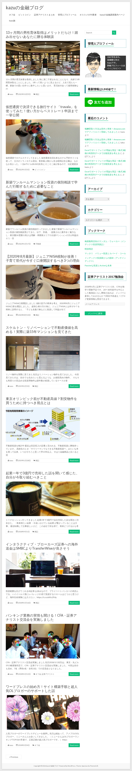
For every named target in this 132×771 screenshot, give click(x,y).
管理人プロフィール (67, 14)
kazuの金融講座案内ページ (112, 14)
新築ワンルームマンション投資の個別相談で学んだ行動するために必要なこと (42, 184)
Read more (74, 94)
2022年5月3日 (24, 169)
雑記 (37, 94)
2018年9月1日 (24, 531)
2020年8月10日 (24, 315)
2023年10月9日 (24, 94)
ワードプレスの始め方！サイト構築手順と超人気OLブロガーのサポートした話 (42, 689)
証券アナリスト (48, 674)
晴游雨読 (89, 249)
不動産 (38, 244)
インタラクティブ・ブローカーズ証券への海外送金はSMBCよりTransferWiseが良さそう (42, 546)
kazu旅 (12, 20)
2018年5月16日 (24, 603)
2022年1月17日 (24, 244)
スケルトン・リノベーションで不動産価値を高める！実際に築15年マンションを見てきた (42, 329)
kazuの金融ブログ (25, 7)
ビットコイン (24, 14)
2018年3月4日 (24, 745)
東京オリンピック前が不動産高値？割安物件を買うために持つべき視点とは (41, 401)
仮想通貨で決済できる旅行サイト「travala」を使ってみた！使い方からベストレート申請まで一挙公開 (42, 111)
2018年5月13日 (24, 674)
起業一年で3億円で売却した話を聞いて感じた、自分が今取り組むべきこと (42, 475)
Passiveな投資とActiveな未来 (98, 265)
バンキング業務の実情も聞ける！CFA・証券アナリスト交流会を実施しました (41, 617)
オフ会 (12, 14)
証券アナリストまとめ (44, 14)
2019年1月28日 (24, 460)
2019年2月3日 (24, 386)
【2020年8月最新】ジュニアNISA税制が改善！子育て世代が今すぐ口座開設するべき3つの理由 (42, 258)
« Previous (13, 757)
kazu (11, 94)
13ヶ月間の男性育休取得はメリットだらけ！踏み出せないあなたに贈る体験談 (42, 34)
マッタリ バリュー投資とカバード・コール (105, 253)
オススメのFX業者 (88, 14)
